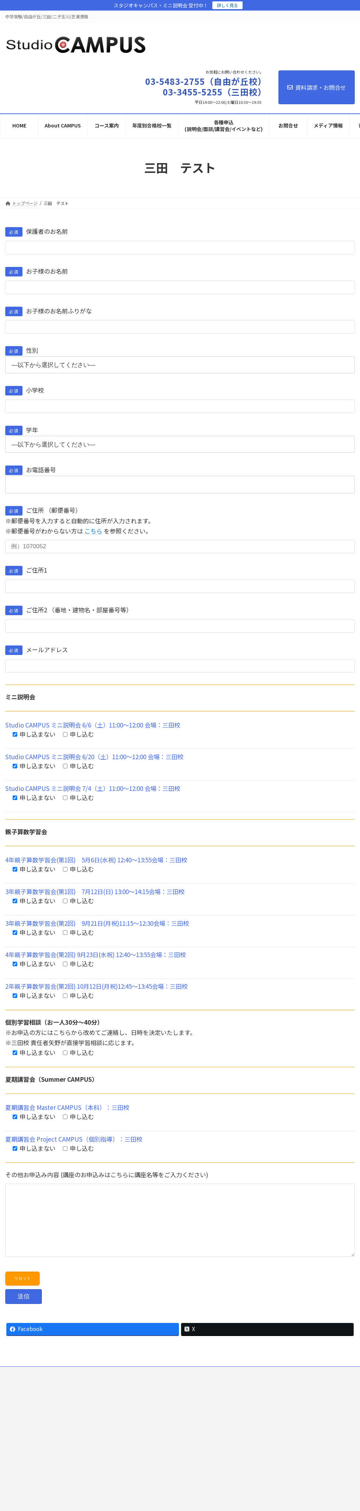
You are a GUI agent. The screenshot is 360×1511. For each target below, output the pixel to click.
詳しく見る (227, 5)
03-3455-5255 (259, 1422)
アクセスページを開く (157, 1476)
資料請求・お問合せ (316, 87)
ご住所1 (26, 570)
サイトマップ (237, 1387)
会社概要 (203, 1387)
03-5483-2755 (139, 1422)
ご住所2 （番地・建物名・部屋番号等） (68, 609)
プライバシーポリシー (131, 1387)
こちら (93, 530)
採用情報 (173, 1387)
